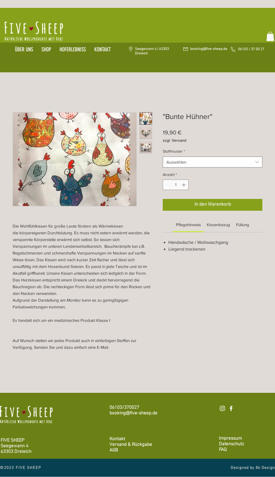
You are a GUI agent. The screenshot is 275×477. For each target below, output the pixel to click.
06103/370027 (124, 408)
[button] (270, 36)
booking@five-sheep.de (208, 49)
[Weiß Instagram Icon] (222, 408)
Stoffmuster (174, 151)
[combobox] (212, 162)
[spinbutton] (176, 185)
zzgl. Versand (174, 140)
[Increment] (184, 185)
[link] (188, 224)
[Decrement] (167, 185)
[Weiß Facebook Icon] (231, 408)
